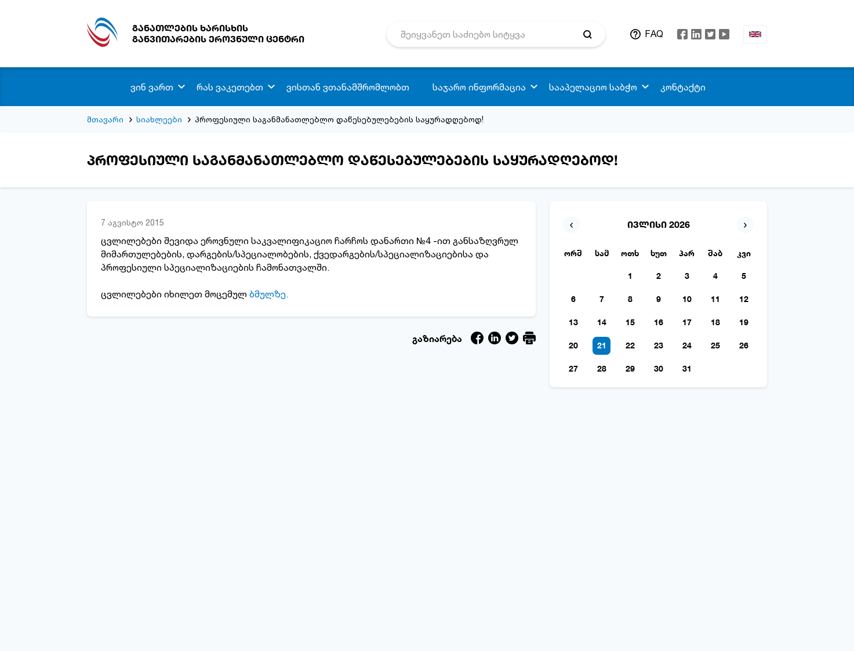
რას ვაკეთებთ (230, 87)
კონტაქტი (683, 87)
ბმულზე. (268, 294)
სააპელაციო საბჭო (593, 87)
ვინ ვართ (151, 87)
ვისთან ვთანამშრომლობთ (347, 87)
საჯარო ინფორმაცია (479, 87)
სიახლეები (159, 119)
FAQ (654, 33)
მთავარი (105, 119)
